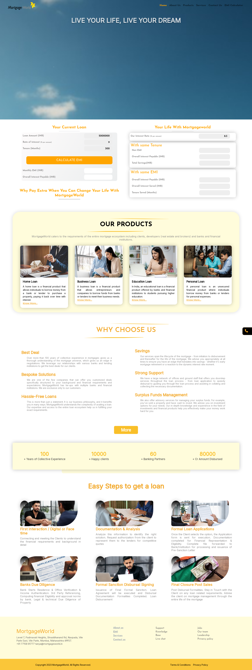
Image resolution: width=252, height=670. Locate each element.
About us (118, 628)
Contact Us (215, 5)
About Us (175, 5)
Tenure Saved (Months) (144, 192)
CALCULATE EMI (69, 160)
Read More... (26, 85)
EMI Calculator (234, 5)
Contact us (119, 639)
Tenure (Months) (31, 148)
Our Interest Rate (146, 136)
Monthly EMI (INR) (33, 170)
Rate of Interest (37, 142)
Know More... (30, 303)
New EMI (137, 150)
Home (163, 5)
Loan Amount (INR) (33, 136)
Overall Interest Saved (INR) (147, 186)
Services (201, 5)
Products (188, 5)
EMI (115, 632)
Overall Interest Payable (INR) (39, 177)
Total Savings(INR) (142, 163)
